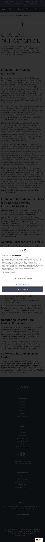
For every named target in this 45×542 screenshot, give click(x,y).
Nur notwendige (22, 284)
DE (38, 540)
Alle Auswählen (22, 290)
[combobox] (39, 540)
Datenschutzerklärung (7, 269)
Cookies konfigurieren (22, 278)
